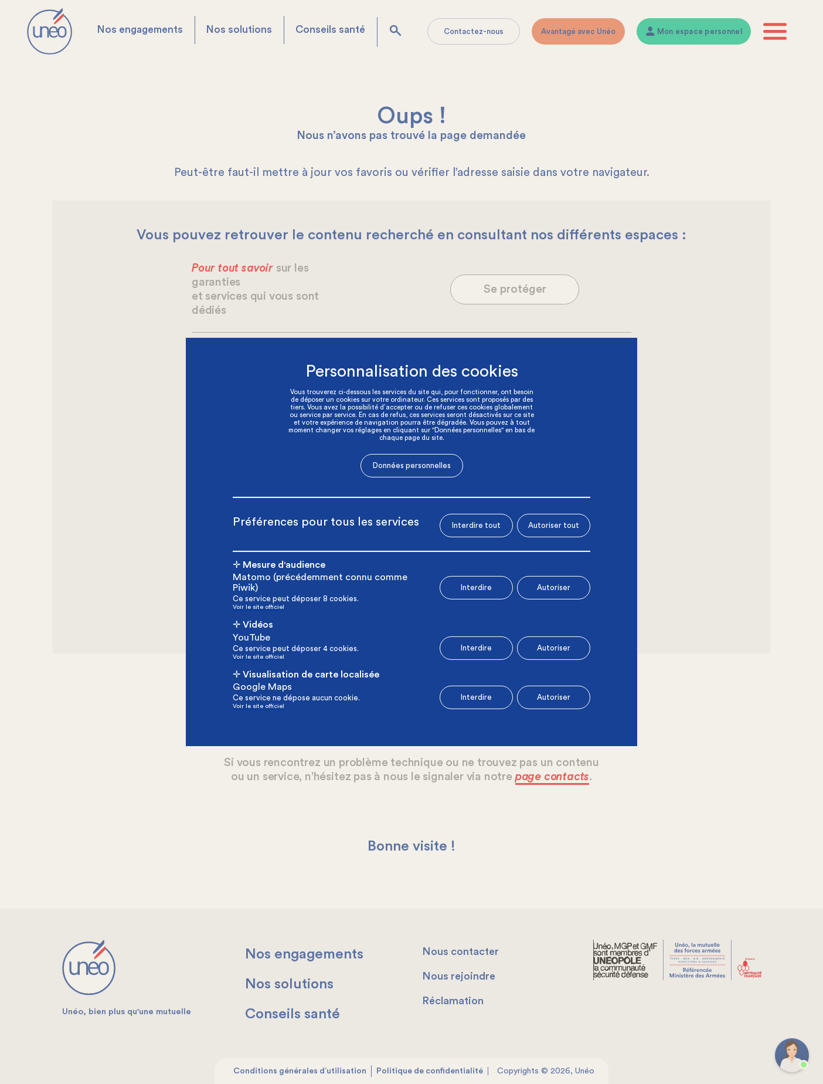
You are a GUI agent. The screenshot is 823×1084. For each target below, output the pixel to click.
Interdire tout (476, 525)
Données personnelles (412, 465)
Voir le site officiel (258, 607)
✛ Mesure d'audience (279, 564)
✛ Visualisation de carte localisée (306, 674)
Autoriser (553, 587)
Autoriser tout (553, 525)
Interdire (476, 587)
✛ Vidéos (253, 624)
